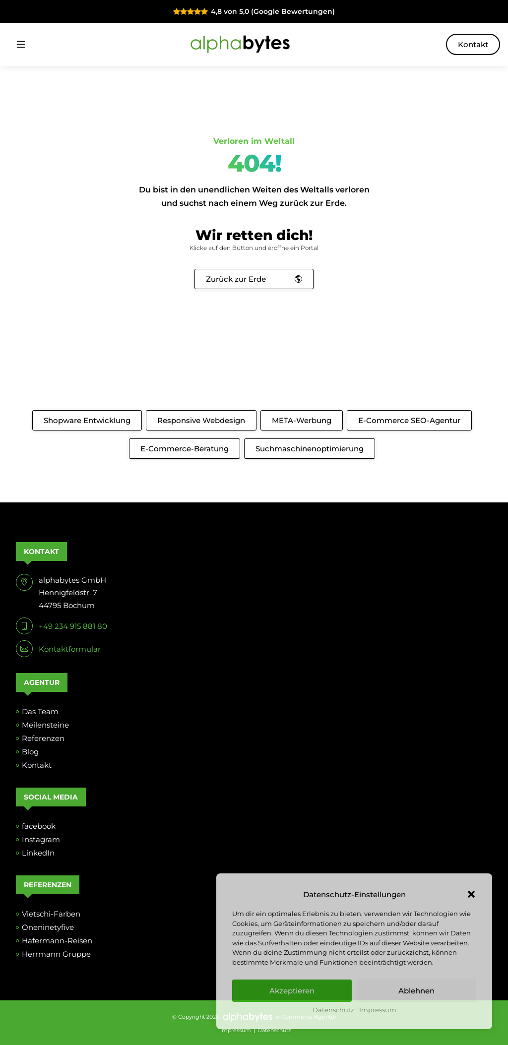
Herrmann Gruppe (56, 954)
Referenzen (43, 738)
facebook (39, 826)
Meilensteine (45, 725)
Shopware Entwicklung (87, 420)
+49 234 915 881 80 (73, 626)
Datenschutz (333, 1010)
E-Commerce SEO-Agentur (409, 420)
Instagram (41, 839)
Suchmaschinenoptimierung (309, 448)
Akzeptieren (292, 990)
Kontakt (473, 44)
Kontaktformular (70, 649)
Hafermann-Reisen (57, 940)
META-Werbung (301, 420)
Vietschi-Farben (51, 914)
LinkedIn (38, 853)
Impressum (377, 1010)
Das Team (40, 711)
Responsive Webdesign (201, 420)
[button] (471, 894)
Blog (30, 751)
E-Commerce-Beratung (184, 448)
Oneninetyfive (48, 927)
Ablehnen (416, 990)
